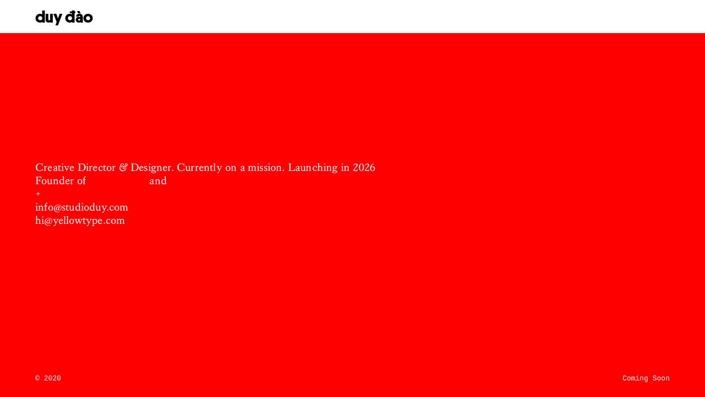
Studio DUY (118, 180)
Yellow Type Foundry (220, 180)
